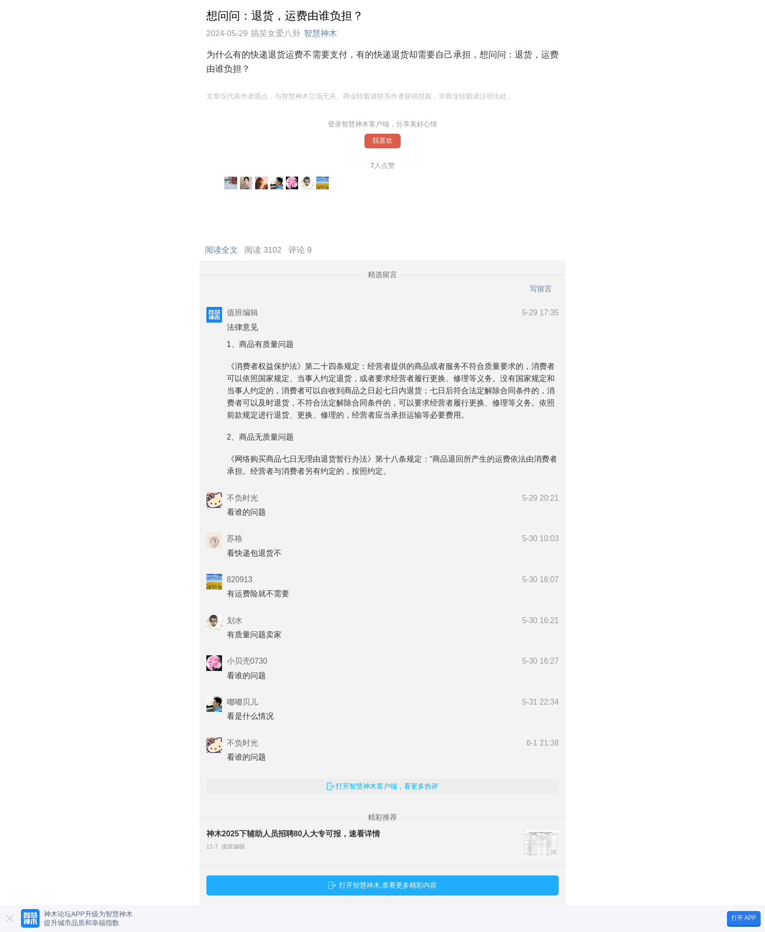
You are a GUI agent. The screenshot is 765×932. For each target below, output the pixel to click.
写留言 (541, 288)
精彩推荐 (382, 817)
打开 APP (743, 917)
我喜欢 (382, 140)
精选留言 (382, 275)
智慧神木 (320, 33)
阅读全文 (223, 250)
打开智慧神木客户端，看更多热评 (387, 786)
